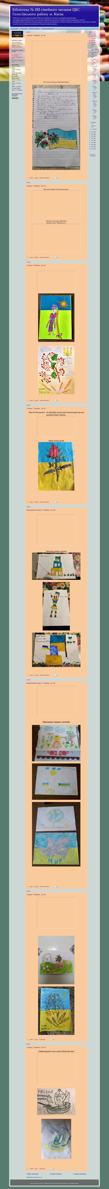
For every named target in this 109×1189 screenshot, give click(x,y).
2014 (92, 146)
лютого (94, 125)
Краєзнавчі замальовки (48, 28)
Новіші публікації (32, 1174)
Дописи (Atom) (38, 1177)
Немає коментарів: (44, 177)
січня (93, 129)
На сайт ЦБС (15, 28)
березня (94, 122)
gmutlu (65, 1183)
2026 (92, 34)
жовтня (94, 52)
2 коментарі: (42, 1168)
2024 (92, 38)
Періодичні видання (34, 28)
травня (94, 62)
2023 (92, 40)
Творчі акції (24, 28)
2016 (92, 142)
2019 (92, 136)
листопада (94, 49)
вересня (94, 56)
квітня (94, 66)
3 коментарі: (42, 1039)
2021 (92, 131)
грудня (94, 44)
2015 (92, 144)
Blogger (77, 1183)
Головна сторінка (56, 1174)
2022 (92, 42)
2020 (92, 134)
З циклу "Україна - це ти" (36, 35)
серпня (94, 59)
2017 (92, 140)
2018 (92, 138)
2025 (92, 36)
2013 (92, 148)
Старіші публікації (79, 1174)
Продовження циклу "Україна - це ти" (41, 510)
